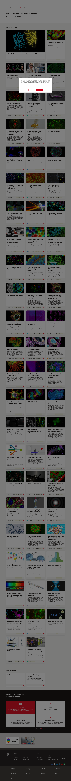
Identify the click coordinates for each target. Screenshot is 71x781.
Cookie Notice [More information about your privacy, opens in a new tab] (41, 85)
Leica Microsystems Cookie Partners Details (27, 87)
